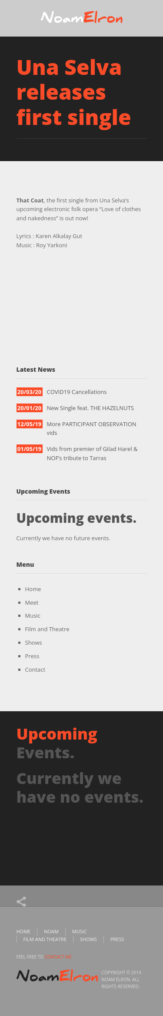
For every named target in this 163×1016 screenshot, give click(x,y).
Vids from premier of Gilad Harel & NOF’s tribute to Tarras (92, 453)
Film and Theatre (47, 629)
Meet (32, 602)
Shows (33, 642)
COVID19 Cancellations (77, 392)
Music (32, 615)
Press (32, 656)
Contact (35, 669)
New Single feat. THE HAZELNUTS (90, 408)
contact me (58, 957)
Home (33, 589)
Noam (51, 931)
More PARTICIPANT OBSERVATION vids (91, 428)
